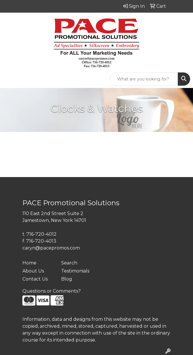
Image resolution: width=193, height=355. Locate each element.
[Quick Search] (144, 79)
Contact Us (35, 279)
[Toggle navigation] (9, 79)
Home (29, 263)
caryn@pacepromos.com (51, 248)
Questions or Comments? (51, 291)
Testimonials (75, 271)
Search (69, 263)
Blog (66, 279)
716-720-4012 (41, 234)
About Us (33, 271)
